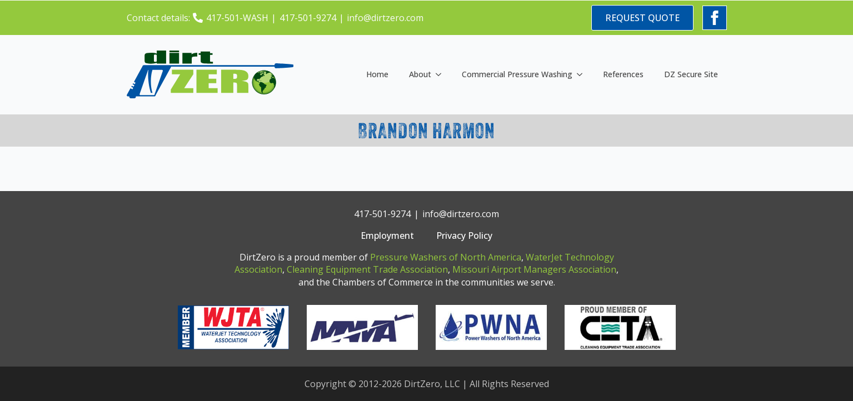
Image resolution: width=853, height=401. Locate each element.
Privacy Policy (464, 235)
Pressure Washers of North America (445, 257)
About (420, 74)
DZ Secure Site (691, 74)
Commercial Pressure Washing (517, 74)
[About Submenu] (440, 74)
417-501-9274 (308, 18)
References (623, 74)
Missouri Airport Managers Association (534, 269)
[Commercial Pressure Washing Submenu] (581, 74)
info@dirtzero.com (385, 18)
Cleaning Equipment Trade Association (367, 269)
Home (377, 74)
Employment (387, 235)
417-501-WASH (237, 18)
